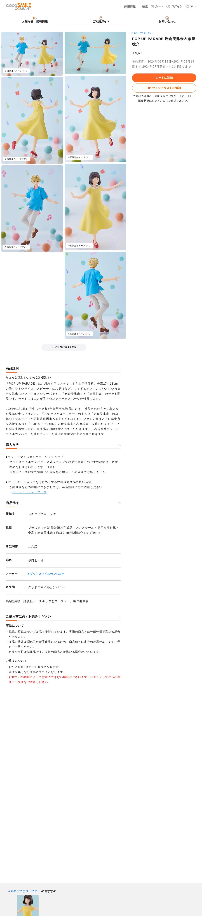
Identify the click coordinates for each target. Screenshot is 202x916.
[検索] (143, 6)
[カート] (157, 6)
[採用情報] (127, 6)
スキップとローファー (144, 33)
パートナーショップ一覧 (29, 492)
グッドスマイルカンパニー (47, 573)
